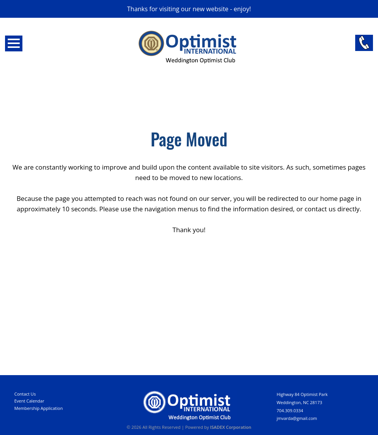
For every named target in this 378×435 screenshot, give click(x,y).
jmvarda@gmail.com (297, 418)
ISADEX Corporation (231, 427)
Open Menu (13, 43)
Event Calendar (29, 401)
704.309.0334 (290, 410)
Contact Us (25, 394)
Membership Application (38, 408)
